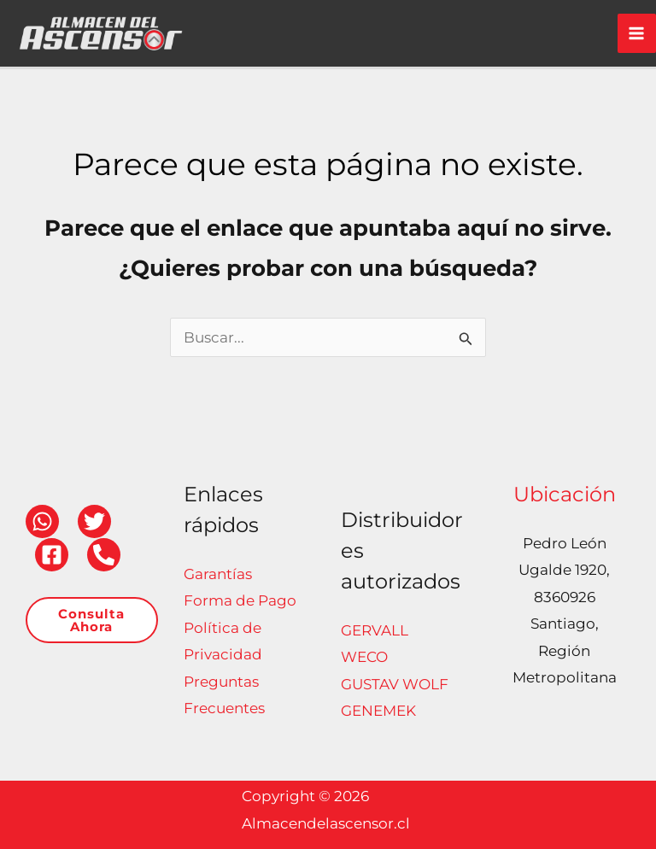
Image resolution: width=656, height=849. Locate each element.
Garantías (218, 574)
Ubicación (564, 494)
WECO (364, 656)
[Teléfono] (103, 554)
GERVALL (374, 630)
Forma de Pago (240, 600)
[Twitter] (94, 521)
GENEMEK (378, 710)
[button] (92, 620)
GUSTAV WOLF (394, 684)
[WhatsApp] (42, 521)
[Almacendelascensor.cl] (68, 24)
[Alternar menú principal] (637, 26)
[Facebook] (51, 554)
